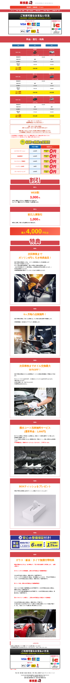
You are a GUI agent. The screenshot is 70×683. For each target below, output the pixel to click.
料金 (18, 45)
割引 (35, 45)
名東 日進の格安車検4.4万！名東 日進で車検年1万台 (34, 675)
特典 (51, 45)
